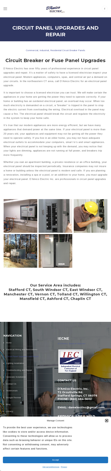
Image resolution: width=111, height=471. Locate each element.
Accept (55, 460)
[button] (106, 420)
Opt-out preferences (50, 467)
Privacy (64, 467)
